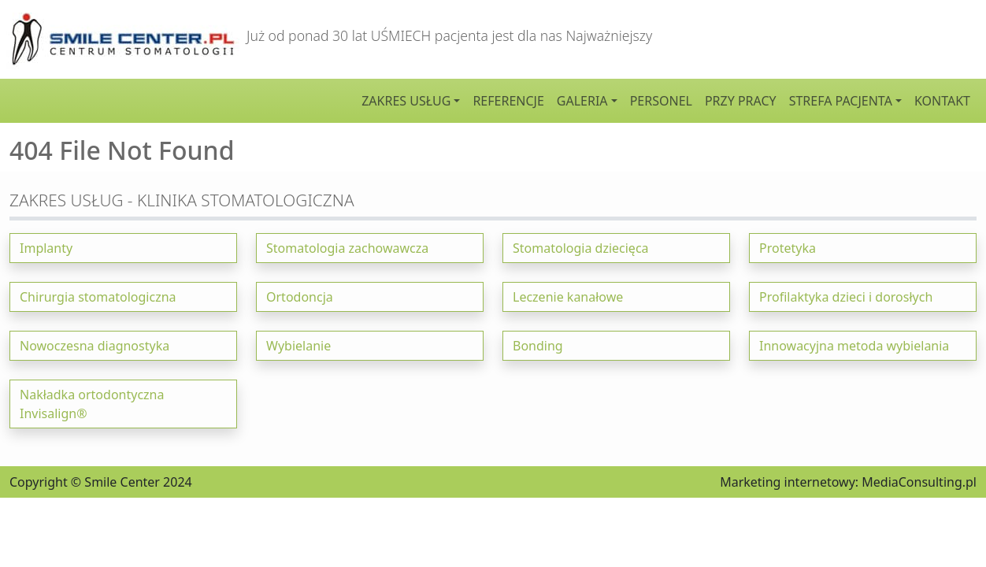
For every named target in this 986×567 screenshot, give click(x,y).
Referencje (508, 100)
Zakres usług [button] (405, 100)
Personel (661, 100)
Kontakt (942, 100)
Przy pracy (741, 100)
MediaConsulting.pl (919, 482)
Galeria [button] (582, 100)
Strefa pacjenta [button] (840, 100)
